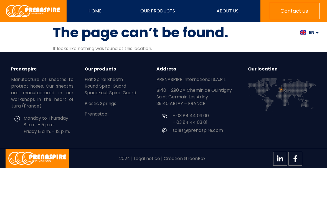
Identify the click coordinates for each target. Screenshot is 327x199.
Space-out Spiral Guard (110, 93)
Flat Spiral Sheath (104, 79)
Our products (159, 11)
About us (228, 11)
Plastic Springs (100, 103)
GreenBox (195, 158)
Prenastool (96, 114)
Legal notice (147, 158)
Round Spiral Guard (105, 86)
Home (95, 11)
